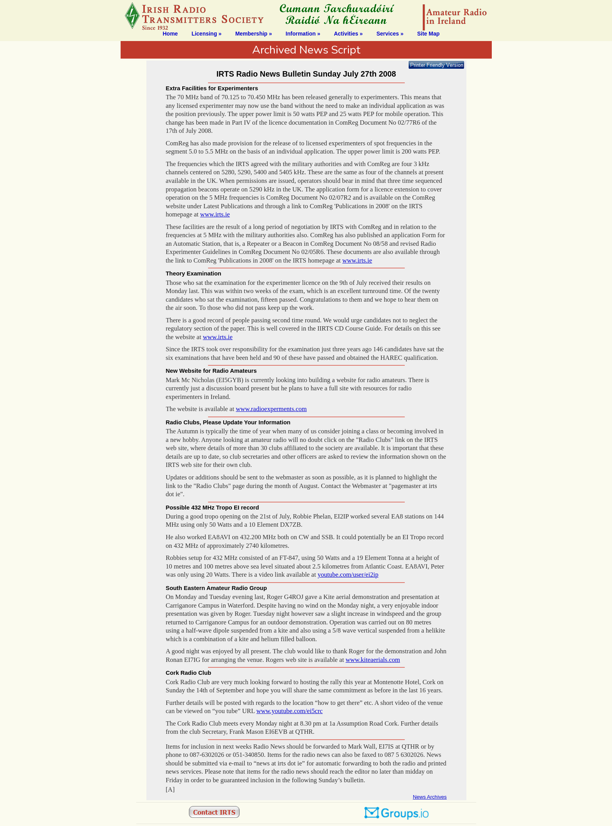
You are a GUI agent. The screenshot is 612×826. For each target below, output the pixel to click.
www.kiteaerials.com (372, 659)
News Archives (430, 797)
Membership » (253, 33)
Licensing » (207, 33)
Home (170, 33)
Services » (389, 33)
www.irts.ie (215, 214)
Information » (303, 33)
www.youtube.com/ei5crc (289, 711)
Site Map (428, 33)
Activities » (348, 33)
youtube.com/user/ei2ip (348, 574)
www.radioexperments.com (271, 409)
